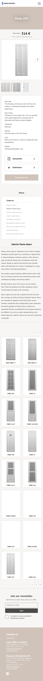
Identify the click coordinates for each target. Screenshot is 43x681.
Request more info (21, 177)
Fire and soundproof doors (15, 227)
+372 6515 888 (11, 651)
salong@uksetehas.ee (14, 649)
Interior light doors (13, 216)
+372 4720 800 (11, 669)
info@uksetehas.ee (13, 667)
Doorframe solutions (13, 220)
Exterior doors (11, 205)
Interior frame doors (13, 209)
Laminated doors (12, 230)
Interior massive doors (14, 212)
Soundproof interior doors (15, 223)
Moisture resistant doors (15, 234)
